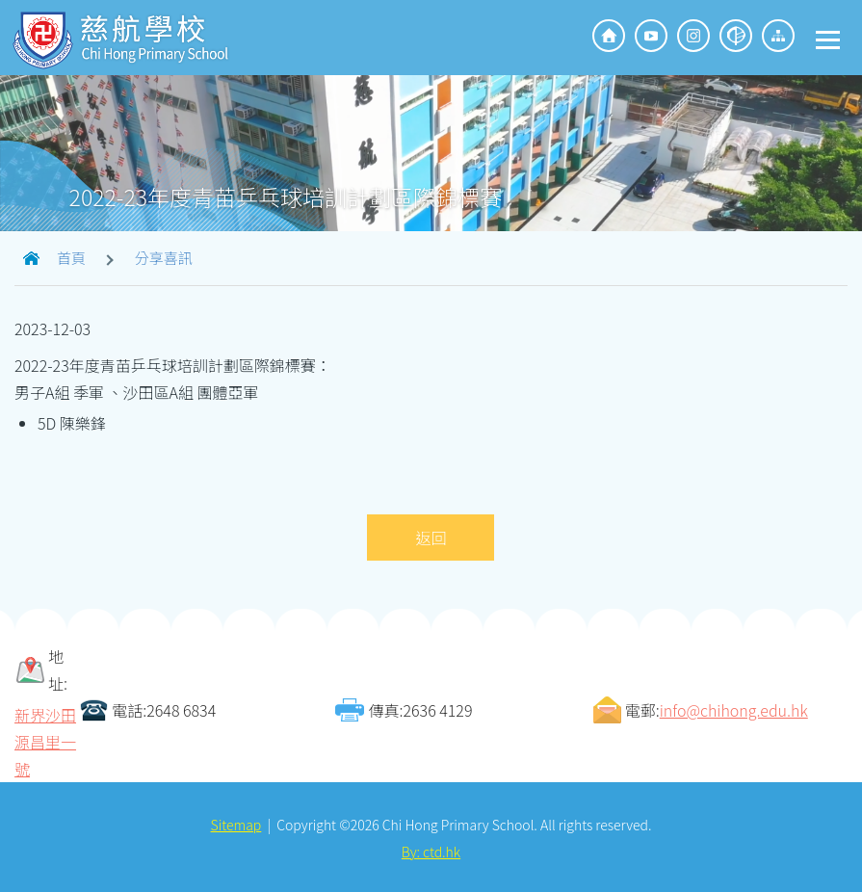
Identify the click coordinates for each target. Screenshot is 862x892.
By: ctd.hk (431, 849)
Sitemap (236, 822)
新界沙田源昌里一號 (45, 739)
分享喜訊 (164, 256)
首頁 (71, 256)
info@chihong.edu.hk (734, 708)
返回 (430, 535)
